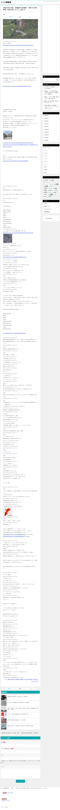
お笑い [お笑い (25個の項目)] (53, 180)
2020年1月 (46, 126)
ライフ (45, 164)
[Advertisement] (20, 98)
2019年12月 (46, 129)
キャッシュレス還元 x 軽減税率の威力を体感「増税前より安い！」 (18, 714)
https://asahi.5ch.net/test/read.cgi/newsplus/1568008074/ (15, 160)
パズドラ (46, 161)
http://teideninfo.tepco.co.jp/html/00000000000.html (14, 333)
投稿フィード (46, 206)
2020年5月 (46, 115)
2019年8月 (46, 140)
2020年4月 (46, 118)
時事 (4, 14)
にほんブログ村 (7, 792)
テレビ (45, 155)
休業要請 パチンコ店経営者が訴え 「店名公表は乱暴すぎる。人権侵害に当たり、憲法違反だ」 (51, 93)
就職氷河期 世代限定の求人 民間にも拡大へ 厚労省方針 (17, 696)
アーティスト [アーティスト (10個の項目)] (48, 182)
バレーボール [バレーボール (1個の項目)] (46, 184)
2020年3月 (46, 121)
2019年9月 (46, 137)
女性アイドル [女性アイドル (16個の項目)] (48, 188)
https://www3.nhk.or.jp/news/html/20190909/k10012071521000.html (18, 232)
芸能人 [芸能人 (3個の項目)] (46, 194)
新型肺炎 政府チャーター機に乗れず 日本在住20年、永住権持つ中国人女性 (20, 725)
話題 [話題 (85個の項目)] (51, 194)
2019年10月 (46, 134)
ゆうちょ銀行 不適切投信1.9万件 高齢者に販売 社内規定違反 (18, 702)
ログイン (46, 203)
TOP (5, 788)
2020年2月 (46, 123)
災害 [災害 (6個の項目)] (56, 190)
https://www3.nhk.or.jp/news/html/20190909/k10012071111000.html (18, 142)
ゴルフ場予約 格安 (48, 218)
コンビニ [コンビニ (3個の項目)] (55, 182)
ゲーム (45, 150)
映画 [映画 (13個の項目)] (46, 190)
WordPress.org (47, 211)
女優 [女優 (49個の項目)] (46, 186)
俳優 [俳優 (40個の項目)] (57, 184)
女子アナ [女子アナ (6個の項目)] (52, 186)
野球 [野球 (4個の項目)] (45, 196)
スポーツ (46, 153)
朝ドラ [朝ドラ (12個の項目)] (51, 190)
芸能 (45, 172)
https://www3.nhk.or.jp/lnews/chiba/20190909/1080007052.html (17, 86)
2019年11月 (46, 132)
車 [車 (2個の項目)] (55, 194)
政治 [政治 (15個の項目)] (56, 188)
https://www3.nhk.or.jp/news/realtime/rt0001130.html (14, 257)
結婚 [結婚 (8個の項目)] (55, 192)
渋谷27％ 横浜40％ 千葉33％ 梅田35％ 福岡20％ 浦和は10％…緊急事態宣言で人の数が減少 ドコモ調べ (22, 709)
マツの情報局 (6, 2)
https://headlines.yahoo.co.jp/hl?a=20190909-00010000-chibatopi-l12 (18, 45)
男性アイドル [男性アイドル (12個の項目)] (48, 192)
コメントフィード (47, 208)
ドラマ (45, 158)
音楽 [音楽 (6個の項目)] (50, 196)
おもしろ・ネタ (47, 147)
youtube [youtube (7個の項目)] (46, 180)
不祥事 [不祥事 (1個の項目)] (52, 184)
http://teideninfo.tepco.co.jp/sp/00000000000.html (14, 536)
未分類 (45, 169)
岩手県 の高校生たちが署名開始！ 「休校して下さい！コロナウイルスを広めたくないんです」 (51, 107)
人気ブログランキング (6, 800)
